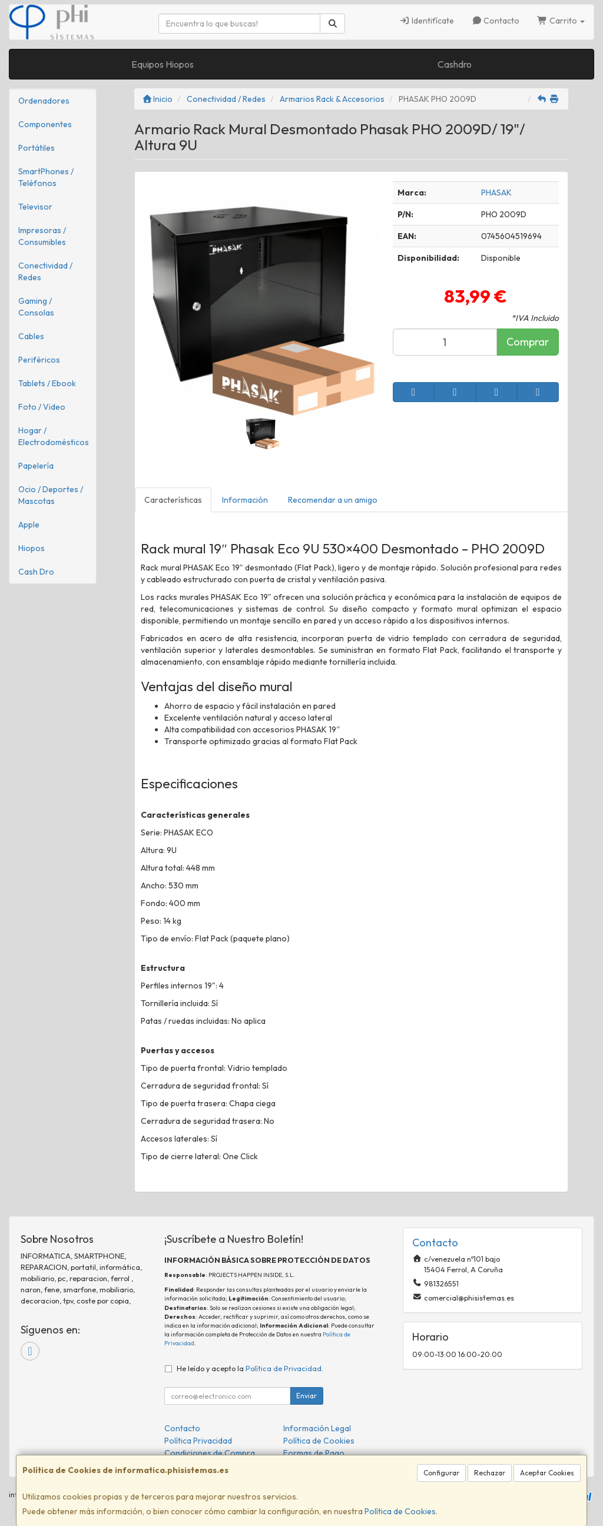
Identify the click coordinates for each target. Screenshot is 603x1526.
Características (173, 500)
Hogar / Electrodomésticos (53, 436)
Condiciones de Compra (209, 1453)
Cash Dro (36, 571)
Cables (31, 336)
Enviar (306, 1395)
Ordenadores (43, 100)
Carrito (561, 20)
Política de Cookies (400, 1511)
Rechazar (489, 1472)
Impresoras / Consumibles (42, 236)
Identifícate (426, 20)
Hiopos (31, 548)
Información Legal (317, 1428)
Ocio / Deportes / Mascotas (50, 495)
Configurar (441, 1472)
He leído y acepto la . (250, 1368)
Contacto (496, 20)
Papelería (36, 465)
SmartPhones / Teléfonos (46, 177)
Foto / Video (41, 407)
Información (245, 500)
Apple (28, 524)
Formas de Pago (313, 1453)
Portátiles (36, 147)
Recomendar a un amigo (332, 500)
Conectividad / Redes (45, 271)
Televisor (35, 206)
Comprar (527, 342)
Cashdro (455, 64)
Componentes (45, 124)
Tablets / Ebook (47, 383)
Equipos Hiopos (162, 64)
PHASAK (496, 192)
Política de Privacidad (284, 1368)
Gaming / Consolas (36, 307)
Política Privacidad (198, 1440)
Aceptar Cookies (547, 1472)
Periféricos (39, 359)
